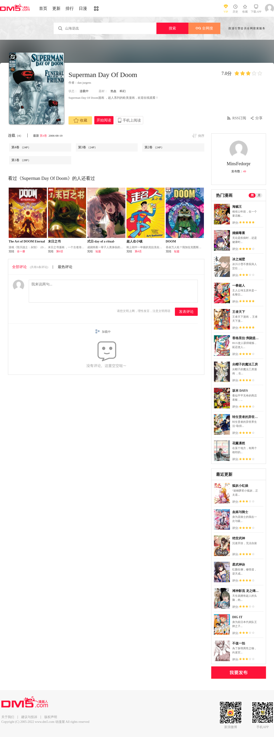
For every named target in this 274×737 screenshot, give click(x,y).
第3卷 (87, 147)
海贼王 (237, 206)
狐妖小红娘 (240, 485)
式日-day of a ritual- (101, 241)
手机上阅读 (132, 120)
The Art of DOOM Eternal (27, 241)
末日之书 (54, 241)
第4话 (138, 251)
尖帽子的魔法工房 (245, 364)
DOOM (171, 241)
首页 (43, 8)
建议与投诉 (29, 717)
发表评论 (186, 312)
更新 (56, 8)
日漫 (83, 8)
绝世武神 (238, 538)
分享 (259, 118)
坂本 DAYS (240, 390)
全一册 (21, 251)
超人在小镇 (134, 241)
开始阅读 (104, 120)
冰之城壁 (238, 259)
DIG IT (237, 617)
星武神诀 (238, 564)
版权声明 (50, 717)
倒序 (201, 136)
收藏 (80, 120)
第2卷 (154, 147)
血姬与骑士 (240, 512)
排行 (70, 8)
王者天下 (238, 312)
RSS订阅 (239, 118)
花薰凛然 (238, 443)
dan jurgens (84, 82)
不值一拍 (238, 643)
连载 (15, 135)
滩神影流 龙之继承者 (247, 591)
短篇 (98, 251)
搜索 (172, 28)
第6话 (59, 251)
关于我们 (7, 717)
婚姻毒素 (238, 233)
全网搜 (204, 28)
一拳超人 (238, 285)
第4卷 (44, 135)
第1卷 (21, 160)
